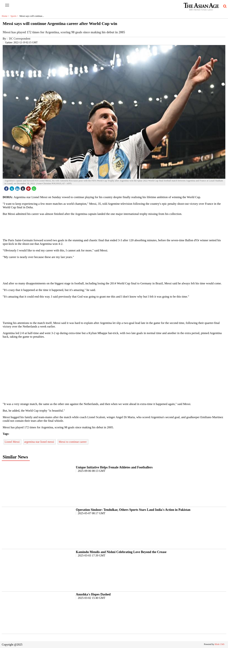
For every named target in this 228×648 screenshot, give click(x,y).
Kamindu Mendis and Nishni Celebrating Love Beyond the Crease (121, 552)
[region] (114, 227)
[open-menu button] (7, 5)
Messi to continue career (73, 441)
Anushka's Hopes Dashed (93, 594)
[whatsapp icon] (34, 187)
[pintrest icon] (29, 187)
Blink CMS (219, 644)
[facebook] (7, 187)
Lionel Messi (12, 441)
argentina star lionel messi (39, 441)
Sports (15, 16)
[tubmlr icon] (23, 187)
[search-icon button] (224, 6)
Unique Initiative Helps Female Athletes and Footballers (114, 467)
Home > (6, 16)
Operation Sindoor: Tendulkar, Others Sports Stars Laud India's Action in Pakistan (133, 510)
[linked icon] (18, 187)
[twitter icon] (12, 187)
